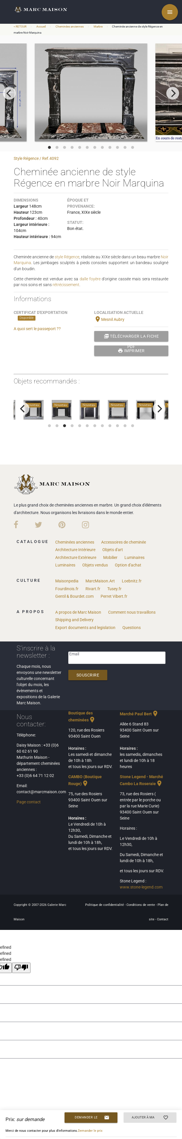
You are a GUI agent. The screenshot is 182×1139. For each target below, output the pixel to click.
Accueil (41, 26)
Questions (131, 627)
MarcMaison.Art (100, 581)
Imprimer (131, 350)
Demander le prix (92, 1117)
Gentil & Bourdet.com (74, 596)
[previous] (9, 93)
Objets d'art (112, 549)
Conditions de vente (141, 905)
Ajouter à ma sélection (150, 1117)
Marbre (98, 26)
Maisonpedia (66, 581)
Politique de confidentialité (105, 905)
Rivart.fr (92, 588)
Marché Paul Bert (139, 714)
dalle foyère (90, 279)
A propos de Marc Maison (78, 612)
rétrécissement (66, 284)
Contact (162, 919)
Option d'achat (128, 565)
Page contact (29, 802)
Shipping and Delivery (74, 619)
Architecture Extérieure (75, 557)
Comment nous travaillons (132, 612)
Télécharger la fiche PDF (131, 336)
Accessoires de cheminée (123, 542)
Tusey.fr (114, 588)
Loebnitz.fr (132, 581)
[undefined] (21, 968)
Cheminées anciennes (69, 26)
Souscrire (87, 675)
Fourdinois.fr (66, 588)
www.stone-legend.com (141, 887)
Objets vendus (95, 565)
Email (74, 654)
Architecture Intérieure (75, 549)
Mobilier (110, 557)
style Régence (67, 257)
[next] (172, 93)
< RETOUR (20, 26)
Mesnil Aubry (109, 319)
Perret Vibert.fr (114, 596)
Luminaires (134, 557)
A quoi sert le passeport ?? (37, 328)
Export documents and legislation (85, 627)
